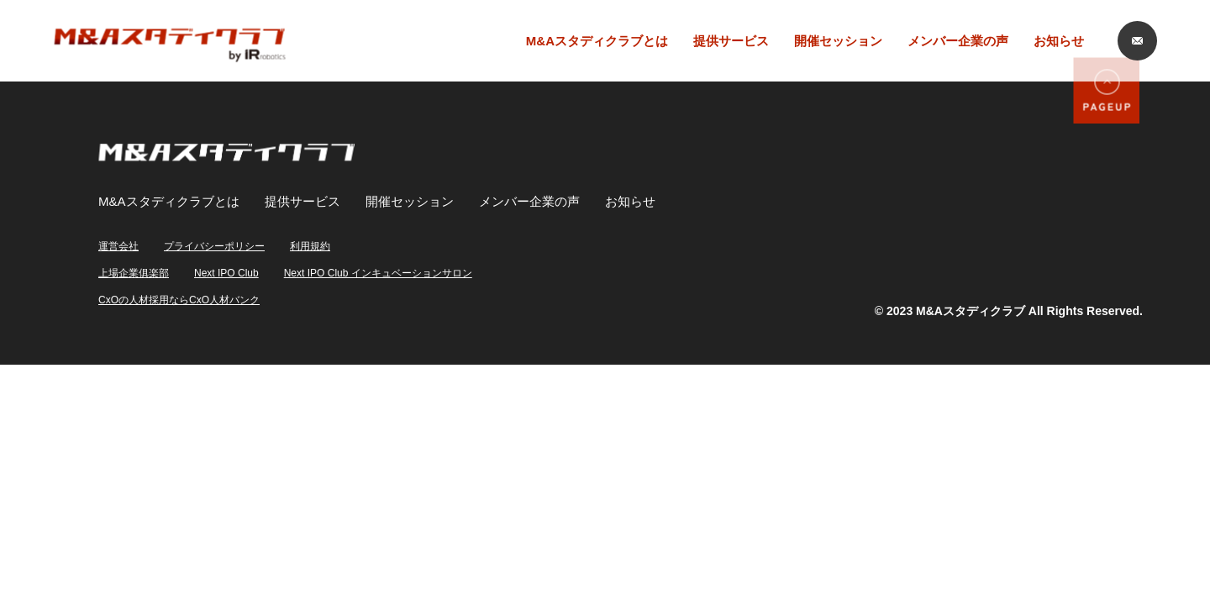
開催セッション (838, 40)
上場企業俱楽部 (133, 273)
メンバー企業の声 (958, 40)
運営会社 (118, 246)
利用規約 (310, 246)
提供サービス (731, 40)
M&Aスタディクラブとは (597, 40)
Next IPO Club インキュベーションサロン (378, 273)
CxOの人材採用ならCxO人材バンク (179, 300)
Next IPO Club (226, 273)
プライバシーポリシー (214, 246)
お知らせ (1059, 40)
